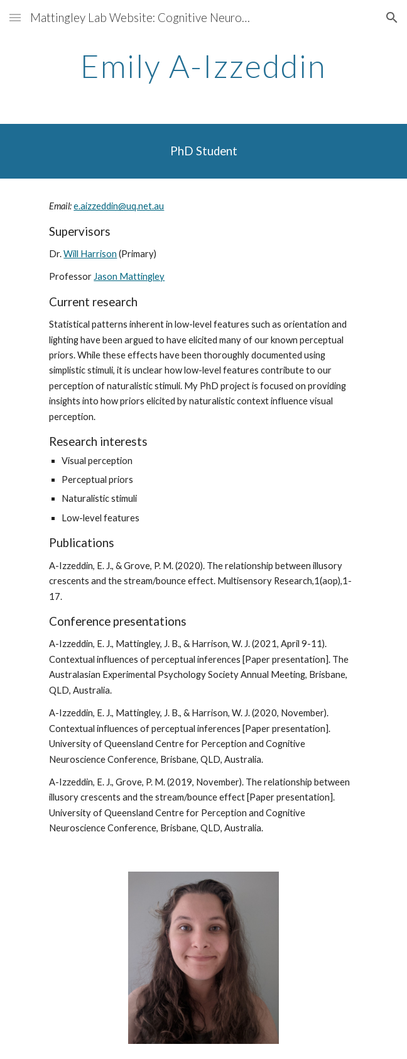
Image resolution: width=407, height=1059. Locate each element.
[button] (15, 17)
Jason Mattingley (129, 276)
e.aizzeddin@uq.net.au (118, 206)
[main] (203, 66)
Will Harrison (90, 253)
